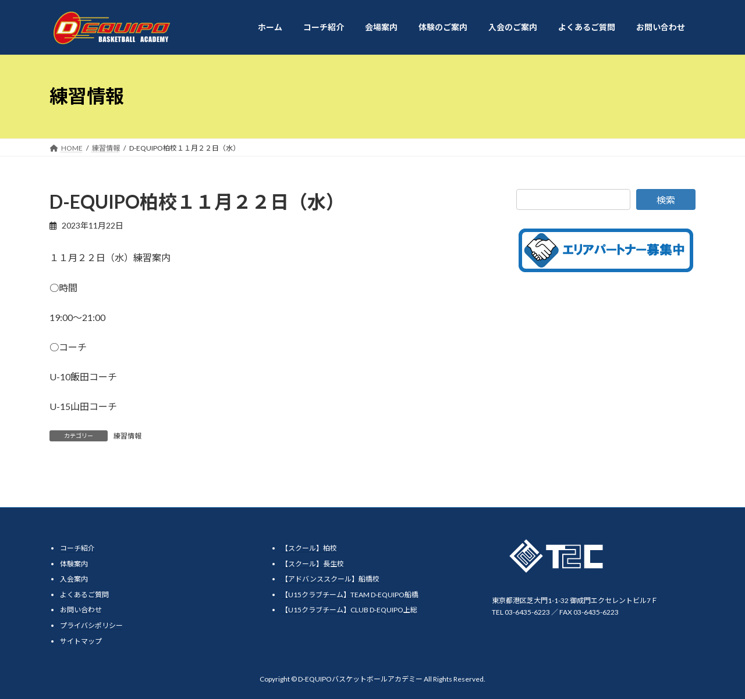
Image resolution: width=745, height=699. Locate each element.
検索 (666, 199)
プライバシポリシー (91, 625)
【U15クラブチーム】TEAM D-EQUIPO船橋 (349, 594)
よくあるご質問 (84, 594)
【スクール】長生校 (312, 563)
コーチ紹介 (77, 548)
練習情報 (127, 435)
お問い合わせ (81, 609)
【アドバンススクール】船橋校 (330, 579)
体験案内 (74, 563)
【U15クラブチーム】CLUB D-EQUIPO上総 (349, 609)
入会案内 (74, 579)
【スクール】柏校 (309, 548)
